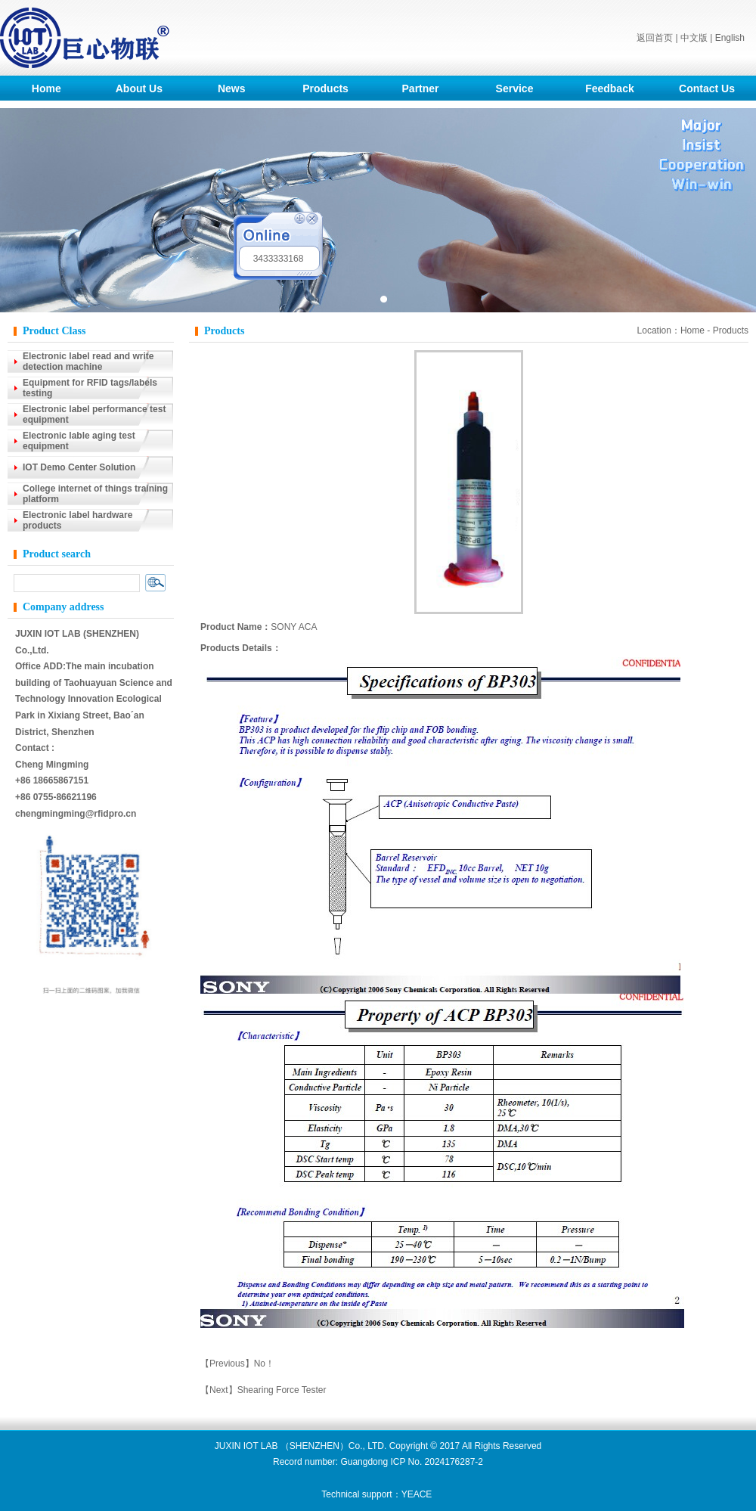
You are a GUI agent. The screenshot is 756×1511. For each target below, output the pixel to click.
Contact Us (707, 88)
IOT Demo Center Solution (79, 467)
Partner (420, 88)
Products (325, 88)
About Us (139, 88)
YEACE (416, 1494)
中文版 (694, 38)
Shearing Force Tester (282, 1390)
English (730, 38)
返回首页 (655, 38)
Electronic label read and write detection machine (88, 361)
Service (515, 88)
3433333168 (278, 258)
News (232, 88)
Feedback (609, 88)
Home (46, 88)
